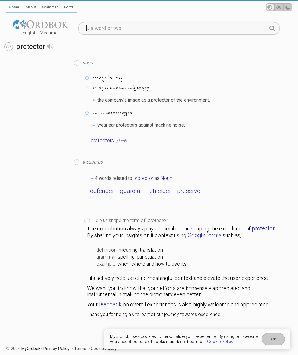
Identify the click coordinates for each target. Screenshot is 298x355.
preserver (189, 190)
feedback (110, 304)
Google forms (204, 235)
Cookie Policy (220, 341)
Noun (166, 178)
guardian (132, 190)
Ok (273, 339)
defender (102, 190)
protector (143, 178)
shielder (160, 190)
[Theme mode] (279, 7)
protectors (102, 140)
